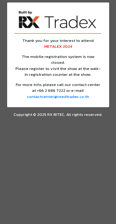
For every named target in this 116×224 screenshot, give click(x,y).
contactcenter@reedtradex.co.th (58, 97)
